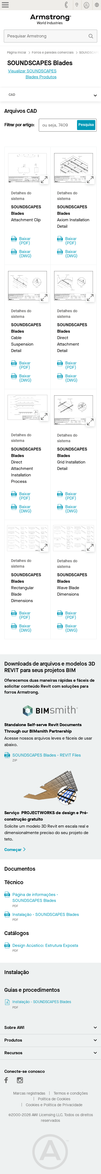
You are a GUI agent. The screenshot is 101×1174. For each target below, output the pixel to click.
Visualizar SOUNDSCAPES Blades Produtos (32, 74)
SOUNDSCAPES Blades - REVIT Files (46, 755)
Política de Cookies (54, 1099)
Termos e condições (71, 1093)
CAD (12, 94)
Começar (15, 849)
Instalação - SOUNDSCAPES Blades (45, 914)
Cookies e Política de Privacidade (54, 1105)
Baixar (24, 240)
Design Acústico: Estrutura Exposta (45, 945)
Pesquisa (86, 124)
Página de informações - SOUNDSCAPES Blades (35, 897)
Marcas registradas (29, 1093)
